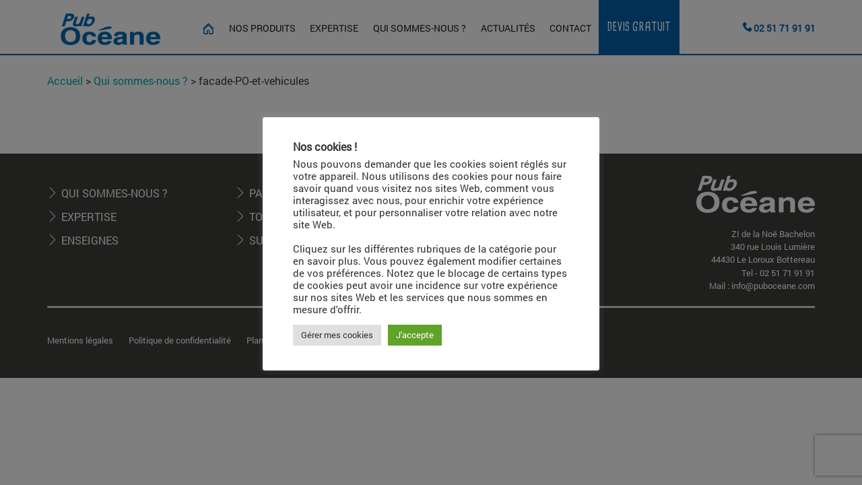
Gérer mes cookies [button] (337, 335)
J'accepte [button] (415, 335)
